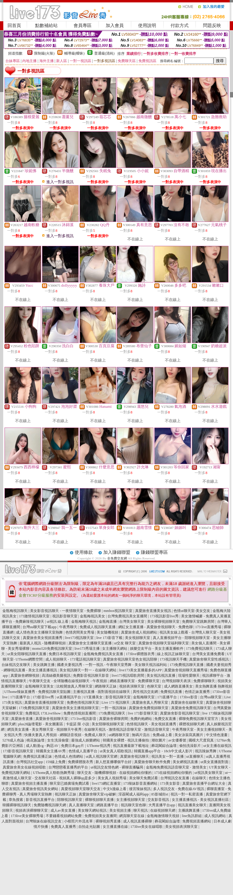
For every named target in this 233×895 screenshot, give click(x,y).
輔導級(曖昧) (74, 53)
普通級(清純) (104, 53)
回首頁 (14, 25)
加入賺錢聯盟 (116, 552)
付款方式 (180, 25)
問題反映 (212, 25)
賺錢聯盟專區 (154, 552)
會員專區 (83, 25)
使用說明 (147, 25)
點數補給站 (46, 25)
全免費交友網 (117, 558)
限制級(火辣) (44, 53)
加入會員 (115, 25)
